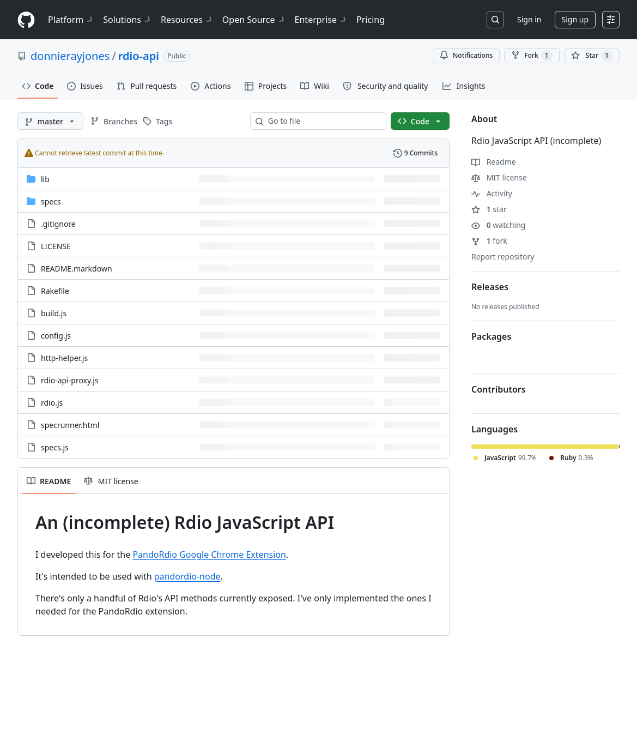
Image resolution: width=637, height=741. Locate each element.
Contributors (498, 389)
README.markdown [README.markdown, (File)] (76, 268)
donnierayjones (70, 56)
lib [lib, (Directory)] (45, 179)
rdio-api (138, 56)
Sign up (575, 19)
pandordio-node (187, 576)
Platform (71, 20)
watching (498, 225)
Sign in (529, 19)
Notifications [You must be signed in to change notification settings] (466, 55)
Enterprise (321, 20)
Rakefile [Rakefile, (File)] (55, 291)
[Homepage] (26, 20)
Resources (187, 20)
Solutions (127, 20)
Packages (491, 336)
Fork (531, 55)
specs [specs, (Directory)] (51, 201)
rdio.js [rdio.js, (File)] (52, 402)
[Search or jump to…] (495, 19)
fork (489, 241)
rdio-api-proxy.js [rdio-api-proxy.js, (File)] (70, 380)
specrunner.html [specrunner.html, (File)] (70, 425)
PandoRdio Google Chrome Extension (209, 555)
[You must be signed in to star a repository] (592, 55)
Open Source (254, 20)
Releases (489, 287)
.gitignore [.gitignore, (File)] (58, 224)
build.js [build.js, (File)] (53, 313)
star (489, 209)
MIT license (499, 177)
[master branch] (50, 121)
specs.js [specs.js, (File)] (55, 447)
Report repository (502, 256)
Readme (493, 161)
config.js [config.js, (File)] (56, 335)
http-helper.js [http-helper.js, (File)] (64, 358)
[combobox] (322, 121)
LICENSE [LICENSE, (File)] (56, 246)
